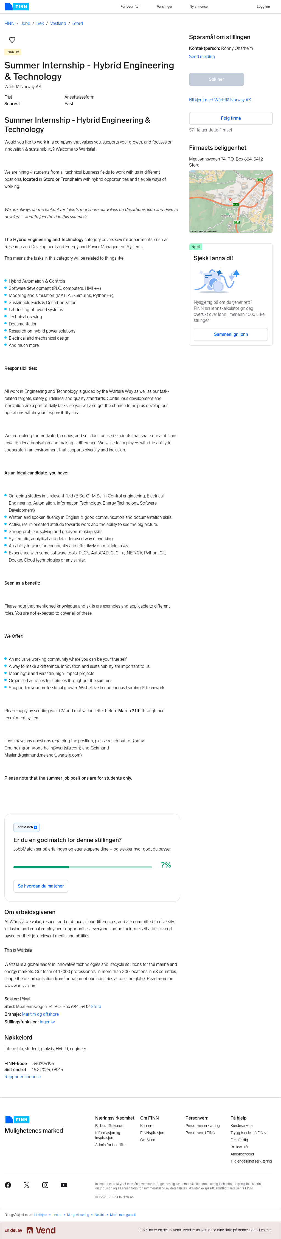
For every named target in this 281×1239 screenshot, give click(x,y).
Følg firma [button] (231, 118)
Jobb (25, 23)
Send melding (202, 56)
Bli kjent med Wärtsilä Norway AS (220, 99)
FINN (9, 23)
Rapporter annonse (22, 1076)
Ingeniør (47, 1022)
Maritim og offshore (40, 1014)
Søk (40, 23)
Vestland (58, 23)
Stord (77, 23)
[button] (12, 40)
